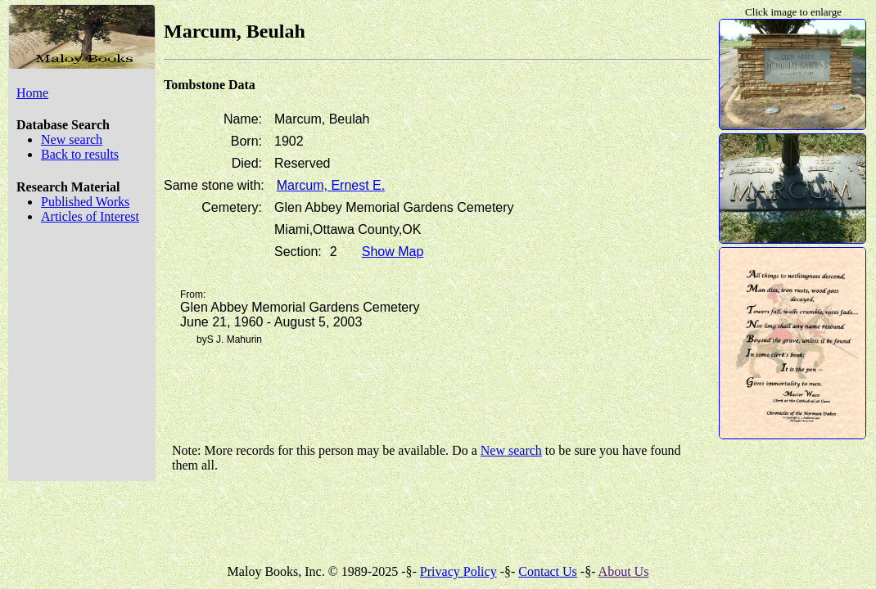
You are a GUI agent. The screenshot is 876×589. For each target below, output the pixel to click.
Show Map (393, 252)
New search (71, 139)
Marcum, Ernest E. (331, 185)
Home (32, 93)
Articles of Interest (90, 216)
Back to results (80, 154)
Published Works (85, 202)
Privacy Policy (458, 571)
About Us (623, 571)
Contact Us (547, 571)
